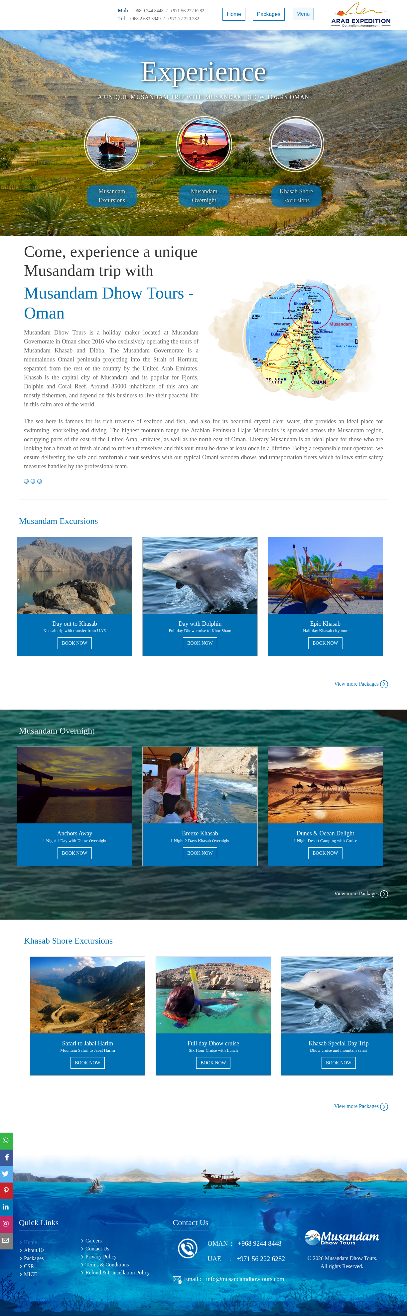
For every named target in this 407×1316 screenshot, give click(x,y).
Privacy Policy (101, 1256)
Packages (268, 14)
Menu (302, 14)
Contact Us (97, 1248)
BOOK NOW (74, 643)
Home (233, 14)
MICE (30, 1274)
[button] (376, 133)
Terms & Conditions (107, 1264)
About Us (34, 1250)
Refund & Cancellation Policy (117, 1272)
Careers (93, 1240)
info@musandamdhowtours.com (243, 1279)
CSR (29, 1266)
